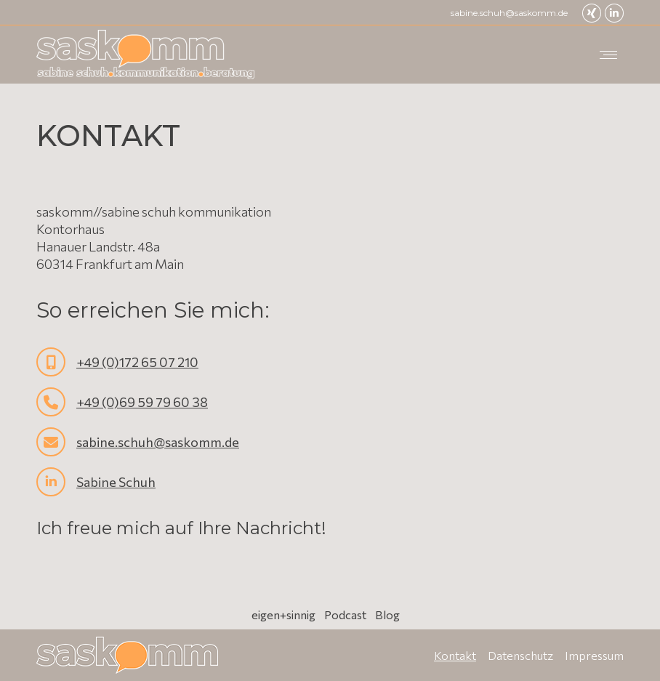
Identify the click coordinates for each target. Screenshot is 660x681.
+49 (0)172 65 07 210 (137, 362)
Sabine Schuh (116, 482)
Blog (387, 614)
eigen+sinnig (283, 614)
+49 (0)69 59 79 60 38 (142, 402)
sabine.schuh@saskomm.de (509, 12)
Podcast (345, 614)
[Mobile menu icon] (608, 55)
